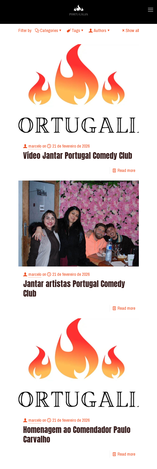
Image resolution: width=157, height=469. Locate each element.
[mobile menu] (150, 9)
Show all (130, 30)
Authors (100, 30)
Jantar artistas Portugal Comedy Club (74, 288)
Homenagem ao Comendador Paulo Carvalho (76, 434)
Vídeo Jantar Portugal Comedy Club (77, 155)
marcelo (34, 146)
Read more (126, 170)
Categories (48, 30)
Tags (75, 30)
